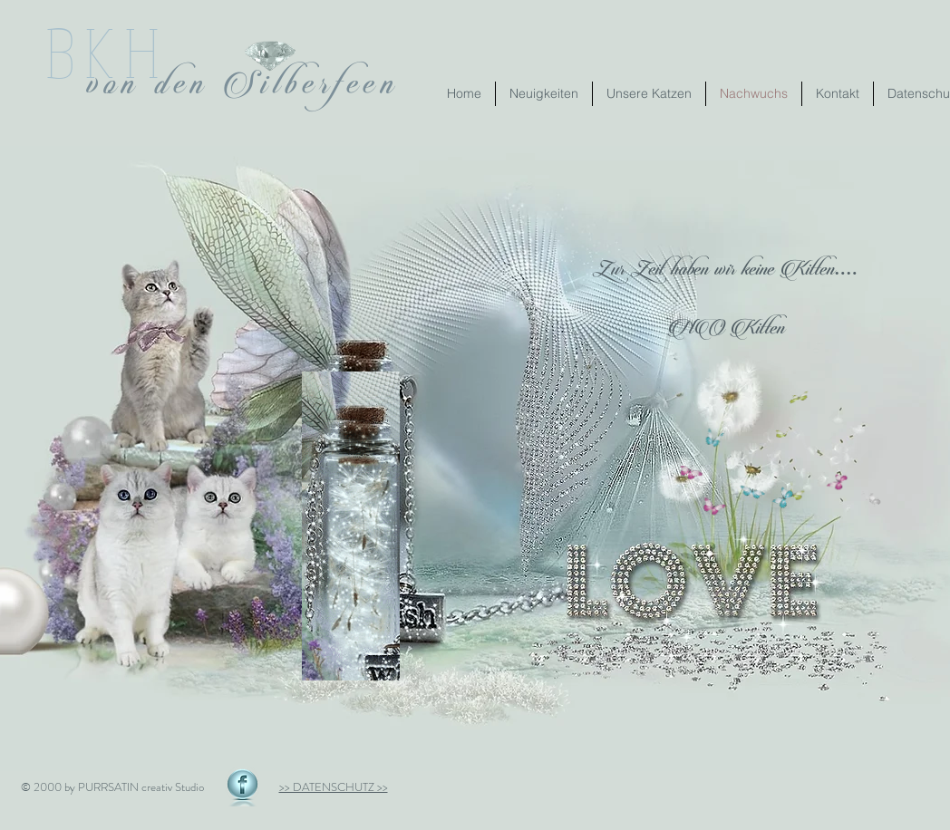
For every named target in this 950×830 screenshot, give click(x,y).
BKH (107, 51)
